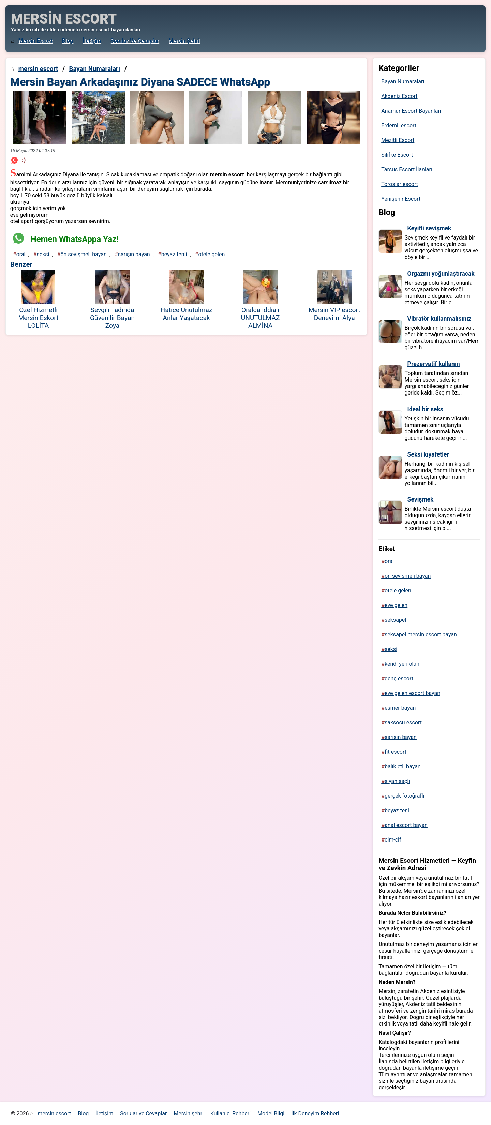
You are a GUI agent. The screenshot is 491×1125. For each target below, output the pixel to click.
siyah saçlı (397, 781)
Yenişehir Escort (400, 199)
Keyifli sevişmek (429, 228)
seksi (42, 254)
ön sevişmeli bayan (83, 254)
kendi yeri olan (402, 664)
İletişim (92, 40)
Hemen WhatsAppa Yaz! (75, 239)
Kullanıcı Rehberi (230, 1113)
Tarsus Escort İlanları (406, 169)
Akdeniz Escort (399, 96)
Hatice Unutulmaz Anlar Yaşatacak (186, 314)
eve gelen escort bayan (412, 693)
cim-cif (393, 839)
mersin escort (35, 40)
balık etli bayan (403, 766)
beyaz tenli (174, 254)
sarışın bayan (134, 254)
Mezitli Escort (397, 140)
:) (23, 160)
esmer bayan (400, 708)
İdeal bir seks (425, 409)
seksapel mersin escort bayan (421, 634)
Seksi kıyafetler (428, 454)
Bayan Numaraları (94, 69)
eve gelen (396, 605)
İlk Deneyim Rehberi (315, 1113)
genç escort (399, 678)
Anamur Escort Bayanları (411, 111)
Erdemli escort (398, 125)
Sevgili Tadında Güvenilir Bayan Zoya (112, 317)
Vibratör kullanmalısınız (439, 318)
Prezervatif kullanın (433, 363)
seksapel (395, 620)
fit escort (395, 752)
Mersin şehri (183, 40)
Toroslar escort (399, 184)
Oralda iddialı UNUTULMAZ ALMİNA (260, 317)
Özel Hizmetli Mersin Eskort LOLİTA (38, 317)
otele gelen (211, 254)
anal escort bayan (406, 825)
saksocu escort (403, 722)
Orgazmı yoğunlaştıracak (441, 273)
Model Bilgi (270, 1113)
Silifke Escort (397, 155)
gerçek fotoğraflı (404, 795)
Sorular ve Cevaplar (134, 40)
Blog (67, 40)
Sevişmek (420, 499)
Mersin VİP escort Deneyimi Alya (334, 314)
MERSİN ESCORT (64, 19)
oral (21, 254)
